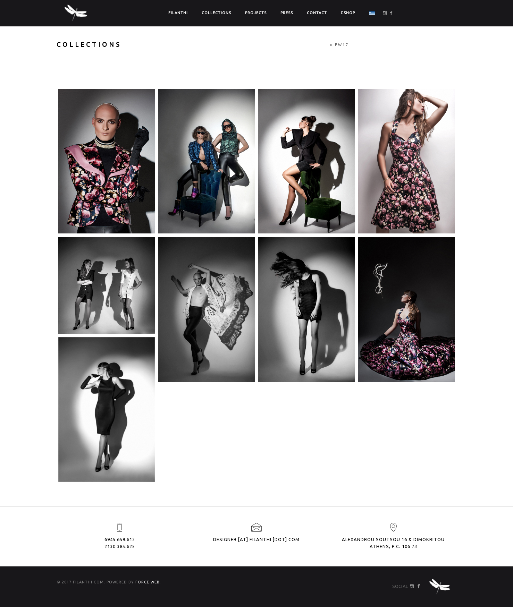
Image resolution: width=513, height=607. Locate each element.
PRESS (286, 13)
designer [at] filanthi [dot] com (256, 539)
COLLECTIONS (216, 13)
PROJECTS (256, 13)
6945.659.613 (119, 539)
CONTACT (317, 13)
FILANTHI (178, 13)
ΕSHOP (348, 13)
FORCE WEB (147, 582)
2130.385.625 (119, 546)
